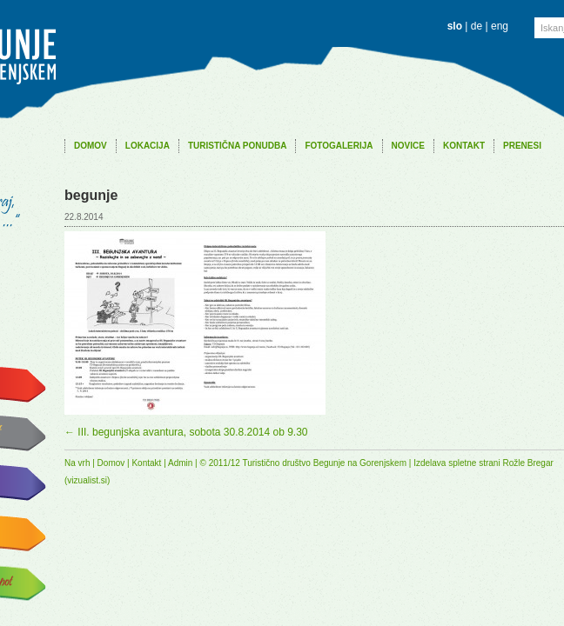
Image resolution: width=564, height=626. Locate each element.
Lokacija (147, 145)
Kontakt (464, 145)
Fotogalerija (339, 145)
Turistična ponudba (237, 145)
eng (499, 26)
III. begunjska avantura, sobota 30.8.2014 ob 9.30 (186, 432)
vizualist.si (87, 480)
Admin (180, 463)
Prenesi (522, 145)
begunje (91, 195)
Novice (408, 145)
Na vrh (77, 463)
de (476, 26)
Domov (90, 145)
